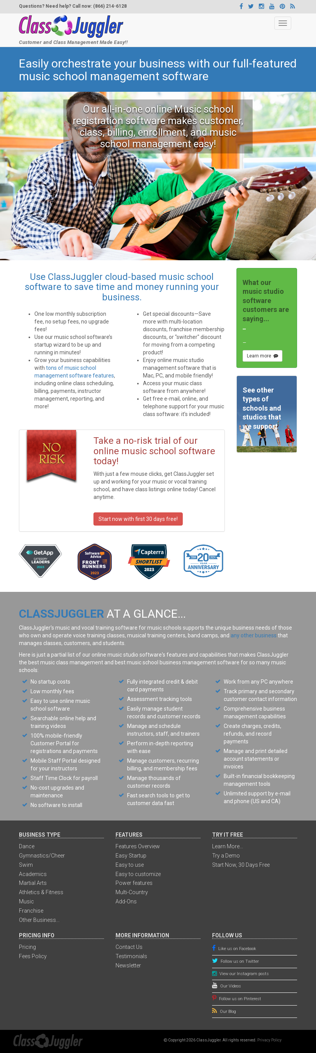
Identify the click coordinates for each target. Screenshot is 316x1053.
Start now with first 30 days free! (138, 519)
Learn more (262, 356)
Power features (134, 883)
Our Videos (230, 986)
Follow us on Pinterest (239, 998)
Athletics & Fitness (41, 892)
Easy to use (130, 865)
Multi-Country (132, 892)
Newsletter (128, 965)
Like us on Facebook (236, 948)
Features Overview (138, 846)
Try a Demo (226, 856)
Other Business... (39, 920)
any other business (254, 635)
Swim (26, 865)
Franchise (31, 911)
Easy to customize (138, 874)
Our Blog (227, 1011)
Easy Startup (131, 856)
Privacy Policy (269, 1040)
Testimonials (131, 956)
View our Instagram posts (243, 973)
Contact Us (129, 947)
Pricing (27, 947)
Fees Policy (33, 956)
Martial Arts (33, 883)
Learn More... (227, 846)
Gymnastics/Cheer (42, 856)
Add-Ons (126, 901)
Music (26, 901)
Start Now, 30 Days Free (241, 865)
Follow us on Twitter (239, 961)
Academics (33, 874)
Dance (26, 846)
